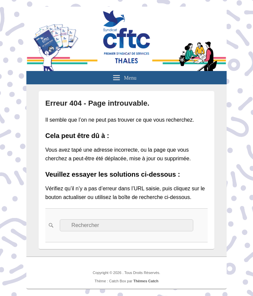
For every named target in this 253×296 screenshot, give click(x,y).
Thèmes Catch (145, 281)
